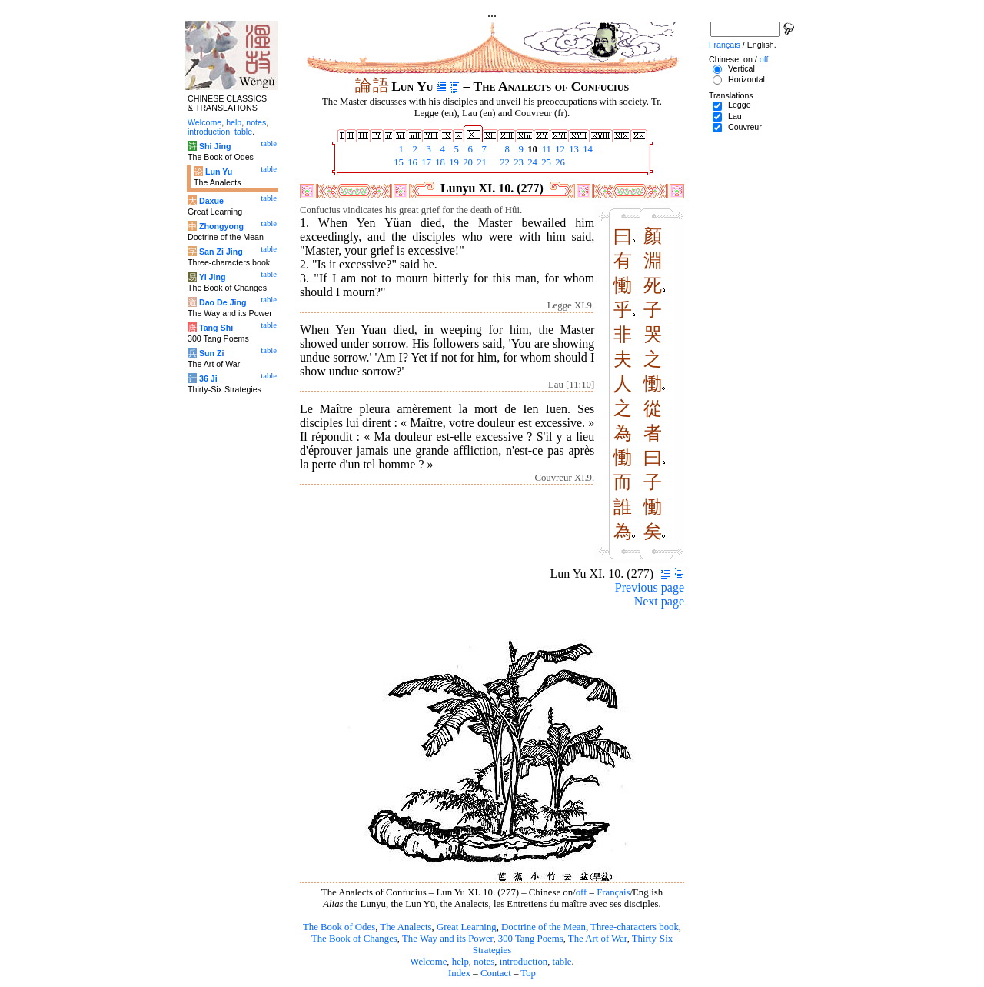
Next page (659, 601)
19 (453, 162)
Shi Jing (215, 146)
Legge (739, 104)
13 (573, 149)
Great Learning (467, 927)
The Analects (405, 927)
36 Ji (208, 378)
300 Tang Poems (530, 938)
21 (480, 162)
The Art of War (597, 938)
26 (559, 162)
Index (459, 973)
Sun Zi (211, 353)
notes (484, 961)
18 (439, 162)
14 (586, 149)
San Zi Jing (221, 251)
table (562, 961)
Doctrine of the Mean (543, 927)
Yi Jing (212, 277)
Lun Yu (218, 171)
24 (531, 162)
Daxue (211, 200)
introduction (524, 961)
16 (411, 162)
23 (517, 162)
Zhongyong (221, 226)
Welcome (428, 961)
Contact (495, 973)
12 (559, 149)
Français (613, 892)
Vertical (741, 68)
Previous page (649, 587)
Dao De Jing (223, 302)
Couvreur (745, 127)
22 (503, 162)
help (460, 961)
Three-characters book (634, 927)
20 (466, 162)
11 (545, 149)
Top (528, 973)
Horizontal (746, 79)
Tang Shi (216, 327)
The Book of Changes (354, 938)
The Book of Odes (339, 927)
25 (545, 162)
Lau (735, 116)
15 (397, 162)
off (581, 892)
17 (425, 162)
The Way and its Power (447, 938)
